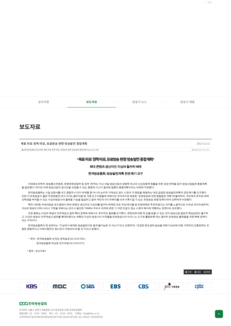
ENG (210, 2)
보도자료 (91, 102)
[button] (188, 272)
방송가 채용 (187, 102)
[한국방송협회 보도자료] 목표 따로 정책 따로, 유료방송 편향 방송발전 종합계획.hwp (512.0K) (115, 149)
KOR (201, 2)
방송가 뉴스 (139, 102)
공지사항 (43, 102)
